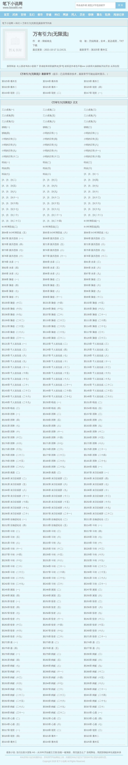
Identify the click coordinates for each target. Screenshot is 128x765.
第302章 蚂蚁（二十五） (14, 701)
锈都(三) (88, 127)
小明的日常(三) (9, 139)
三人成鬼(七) (8, 121)
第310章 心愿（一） (93, 712)
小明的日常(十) (50, 150)
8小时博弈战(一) (92, 221)
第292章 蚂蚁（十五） (94, 677)
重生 (99, 14)
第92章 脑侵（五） (52, 285)
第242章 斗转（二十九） (14, 584)
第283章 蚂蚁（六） (93, 660)
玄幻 (31, 14)
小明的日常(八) (91, 145)
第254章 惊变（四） (11, 607)
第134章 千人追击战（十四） (16, 373)
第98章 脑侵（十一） (53, 297)
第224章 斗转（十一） (12, 548)
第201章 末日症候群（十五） (57, 502)
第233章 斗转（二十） (12, 566)
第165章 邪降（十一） (53, 431)
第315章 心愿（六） (52, 724)
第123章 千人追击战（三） (97, 344)
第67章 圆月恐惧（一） (13, 238)
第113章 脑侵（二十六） (54, 326)
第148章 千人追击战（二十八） (99, 396)
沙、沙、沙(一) (91, 174)
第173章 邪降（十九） (12, 449)
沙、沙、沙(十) (91, 191)
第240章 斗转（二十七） (54, 578)
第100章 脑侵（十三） (12, 303)
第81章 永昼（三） (93, 262)
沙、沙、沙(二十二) (93, 215)
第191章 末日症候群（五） (15, 484)
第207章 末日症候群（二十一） (58, 513)
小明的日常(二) (91, 133)
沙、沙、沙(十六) (92, 203)
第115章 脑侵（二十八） (14, 332)
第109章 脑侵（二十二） (14, 320)
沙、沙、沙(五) (9, 185)
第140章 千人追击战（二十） (16, 385)
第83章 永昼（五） (52, 267)
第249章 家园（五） (52, 595)
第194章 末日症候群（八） (15, 490)
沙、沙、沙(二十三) (11, 221)
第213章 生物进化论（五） (56, 525)
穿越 (48, 14)
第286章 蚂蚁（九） (93, 665)
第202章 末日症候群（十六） (98, 502)
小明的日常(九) (9, 150)
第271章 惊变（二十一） (96, 636)
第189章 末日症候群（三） (56, 478)
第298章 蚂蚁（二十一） (96, 689)
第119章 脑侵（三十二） (54, 338)
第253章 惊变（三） (93, 601)
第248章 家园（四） (11, 595)
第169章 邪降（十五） (94, 437)
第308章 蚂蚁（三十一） (14, 712)
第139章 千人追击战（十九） (98, 379)
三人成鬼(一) (8, 109)
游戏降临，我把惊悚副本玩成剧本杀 (103, 752)
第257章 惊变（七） (11, 613)
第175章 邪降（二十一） (96, 449)
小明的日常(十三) (51, 156)
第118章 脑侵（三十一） (14, 338)
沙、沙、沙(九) (50, 191)
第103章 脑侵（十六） (12, 308)
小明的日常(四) (50, 139)
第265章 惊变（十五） (94, 625)
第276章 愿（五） (51, 648)
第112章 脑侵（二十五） (14, 326)
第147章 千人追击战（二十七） (58, 396)
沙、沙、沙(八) (9, 191)
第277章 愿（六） (92, 648)
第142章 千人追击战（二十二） (99, 385)
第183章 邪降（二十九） (54, 466)
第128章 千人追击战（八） (97, 355)
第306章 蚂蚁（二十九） (54, 706)
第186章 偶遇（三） (52, 472)
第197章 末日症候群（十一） (16, 496)
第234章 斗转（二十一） (54, 566)
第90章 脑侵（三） (93, 279)
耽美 (107, 14)
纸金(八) (47, 174)
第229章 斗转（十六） (94, 554)
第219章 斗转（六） (52, 537)
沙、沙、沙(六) (50, 185)
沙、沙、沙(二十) (10, 215)
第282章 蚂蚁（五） (52, 660)
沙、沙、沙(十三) (92, 197)
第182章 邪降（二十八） (14, 466)
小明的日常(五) (91, 139)
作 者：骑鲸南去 (42, 41)
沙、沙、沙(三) (50, 180)
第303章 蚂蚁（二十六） (54, 701)
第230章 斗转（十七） (12, 560)
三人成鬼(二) (49, 109)
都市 (40, 14)
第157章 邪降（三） (93, 414)
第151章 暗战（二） (93, 402)
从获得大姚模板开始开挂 (98, 66)
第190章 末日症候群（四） (97, 478)
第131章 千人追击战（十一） (98, 361)
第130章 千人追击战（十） (56, 361)
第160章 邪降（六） (93, 420)
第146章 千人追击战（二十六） (17, 396)
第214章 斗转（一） (93, 525)
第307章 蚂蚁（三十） (94, 706)
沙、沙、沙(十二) (51, 197)
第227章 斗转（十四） (12, 554)
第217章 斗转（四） (93, 531)
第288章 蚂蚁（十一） (53, 671)
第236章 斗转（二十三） (14, 572)
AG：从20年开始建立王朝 (44, 752)
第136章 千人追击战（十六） (98, 373)
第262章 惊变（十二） (94, 619)
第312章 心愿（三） (52, 718)
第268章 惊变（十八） (94, 630)
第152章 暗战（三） (11, 408)
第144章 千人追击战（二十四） (58, 390)
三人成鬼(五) (49, 115)
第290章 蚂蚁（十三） (12, 677)
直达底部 (112, 41)
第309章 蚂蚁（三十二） (54, 712)
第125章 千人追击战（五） (97, 349)
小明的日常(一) (50, 133)
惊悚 (91, 14)
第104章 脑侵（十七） (53, 308)
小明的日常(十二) (10, 156)
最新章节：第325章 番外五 (93, 49)
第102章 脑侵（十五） (94, 303)
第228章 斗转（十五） (53, 554)
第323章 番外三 (91, 81)
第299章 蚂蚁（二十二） (14, 695)
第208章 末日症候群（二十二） (99, 513)
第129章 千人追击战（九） (15, 361)
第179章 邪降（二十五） (14, 461)
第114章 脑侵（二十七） (96, 326)
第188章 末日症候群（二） (15, 478)
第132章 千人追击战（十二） (57, 367)
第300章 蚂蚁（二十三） (54, 695)
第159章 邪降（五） (52, 420)
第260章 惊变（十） (11, 619)
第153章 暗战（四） (52, 408)
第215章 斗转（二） (11, 531)
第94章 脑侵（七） (11, 291)
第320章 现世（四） (93, 87)
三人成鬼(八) (49, 121)
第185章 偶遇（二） (11, 472)
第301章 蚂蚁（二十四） (96, 695)
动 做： (84, 41)
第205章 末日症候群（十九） (98, 507)
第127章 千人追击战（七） (56, 355)
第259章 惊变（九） (93, 613)
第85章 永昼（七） (11, 273)
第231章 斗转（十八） (53, 560)
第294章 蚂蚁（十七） (53, 683)
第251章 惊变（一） (11, 601)
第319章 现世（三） (11, 93)
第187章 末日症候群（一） (97, 472)
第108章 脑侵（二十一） (96, 314)
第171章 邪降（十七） (53, 443)
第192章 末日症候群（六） (56, 484)
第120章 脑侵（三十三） (96, 338)
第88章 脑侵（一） (11, 279)
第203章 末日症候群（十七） (16, 507)
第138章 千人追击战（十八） (57, 379)
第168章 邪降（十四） (53, 437)
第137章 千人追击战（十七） (16, 379)
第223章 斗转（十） (93, 543)
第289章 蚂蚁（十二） (94, 671)
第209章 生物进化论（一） (15, 519)
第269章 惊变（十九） (12, 636)
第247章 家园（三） (93, 589)
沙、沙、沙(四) (91, 180)
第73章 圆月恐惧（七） (13, 250)
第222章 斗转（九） (52, 543)
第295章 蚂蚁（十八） (94, 683)
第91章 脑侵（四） (11, 285)
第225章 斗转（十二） (53, 548)
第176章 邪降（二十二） (14, 455)
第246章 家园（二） (52, 589)
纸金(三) (88, 162)
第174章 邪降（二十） (53, 449)
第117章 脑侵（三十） (94, 332)
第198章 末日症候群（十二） (57, 496)
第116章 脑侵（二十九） (54, 332)
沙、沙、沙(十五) (51, 203)
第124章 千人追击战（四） (56, 349)
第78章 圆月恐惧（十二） (96, 256)
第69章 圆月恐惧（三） (95, 238)
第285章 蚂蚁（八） (52, 665)
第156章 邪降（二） (52, 414)
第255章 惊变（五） (52, 607)
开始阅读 (93, 41)
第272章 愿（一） (10, 642)
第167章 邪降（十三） (12, 437)
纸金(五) (47, 168)
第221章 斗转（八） (11, 543)
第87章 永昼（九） (93, 273)
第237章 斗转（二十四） (54, 572)
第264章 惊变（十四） (53, 625)
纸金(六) (88, 168)
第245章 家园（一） (11, 589)
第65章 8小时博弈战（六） (56, 232)
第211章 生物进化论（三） (97, 519)
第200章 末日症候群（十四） (16, 502)
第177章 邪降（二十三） (54, 455)
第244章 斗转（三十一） (96, 584)
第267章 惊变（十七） (53, 630)
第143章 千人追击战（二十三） (17, 390)
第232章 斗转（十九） (94, 560)
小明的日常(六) (9, 145)
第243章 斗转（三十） (53, 584)
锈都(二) (47, 127)
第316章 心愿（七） (93, 724)
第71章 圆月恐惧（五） (54, 244)
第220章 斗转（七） (93, 537)
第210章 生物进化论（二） (56, 519)
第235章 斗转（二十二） (96, 566)
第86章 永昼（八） (52, 273)
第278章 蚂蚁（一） (11, 654)
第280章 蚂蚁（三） (93, 654)
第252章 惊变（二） (52, 601)
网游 (65, 14)
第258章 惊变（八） (52, 613)
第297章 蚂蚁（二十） (53, 689)
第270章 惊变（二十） (53, 636)
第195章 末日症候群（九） (56, 490)
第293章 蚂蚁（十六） (12, 683)
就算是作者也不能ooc (75, 66)
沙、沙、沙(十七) (10, 209)
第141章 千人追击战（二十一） (58, 385)
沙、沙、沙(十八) (51, 209)
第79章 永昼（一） (11, 262)
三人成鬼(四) (8, 115)
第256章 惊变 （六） (94, 607)
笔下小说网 (7, 23)
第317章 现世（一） (93, 93)
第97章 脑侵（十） (11, 297)
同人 (74, 14)
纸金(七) (6, 174)
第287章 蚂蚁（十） (11, 671)
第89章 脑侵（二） (52, 279)
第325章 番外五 (9, 81)
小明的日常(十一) (92, 150)
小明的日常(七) (50, 145)
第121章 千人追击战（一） (15, 344)
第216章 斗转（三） (52, 531)
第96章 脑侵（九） (93, 291)
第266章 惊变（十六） (12, 630)
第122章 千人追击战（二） (56, 344)
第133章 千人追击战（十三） (98, 367)
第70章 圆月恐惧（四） (13, 244)
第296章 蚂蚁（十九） (12, 689)
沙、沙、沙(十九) (92, 209)
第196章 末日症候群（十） (97, 490)
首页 (6, 14)
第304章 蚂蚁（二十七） (96, 701)
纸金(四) (6, 168)
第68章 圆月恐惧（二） (54, 238)
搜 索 (120, 5)
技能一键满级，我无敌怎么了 (72, 752)
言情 (23, 14)
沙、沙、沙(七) (91, 185)
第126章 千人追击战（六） (15, 355)
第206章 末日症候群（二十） (16, 513)
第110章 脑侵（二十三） (54, 320)
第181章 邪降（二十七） (96, 461)
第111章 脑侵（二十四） (96, 320)
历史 (82, 14)
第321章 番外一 (50, 87)
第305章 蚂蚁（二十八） (14, 706)
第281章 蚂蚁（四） (11, 660)
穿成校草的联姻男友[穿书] (51, 66)
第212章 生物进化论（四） (15, 525)
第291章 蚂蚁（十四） (53, 677)
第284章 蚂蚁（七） (11, 665)
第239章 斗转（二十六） (14, 578)
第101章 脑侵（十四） (53, 303)
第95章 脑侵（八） (52, 291)
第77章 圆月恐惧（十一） (55, 256)
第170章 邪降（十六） (12, 443)
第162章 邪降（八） (52, 425)
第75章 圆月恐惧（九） (95, 250)
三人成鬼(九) (90, 121)
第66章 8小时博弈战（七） (97, 232)
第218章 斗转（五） (11, 537)
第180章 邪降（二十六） (54, 461)
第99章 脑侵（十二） (94, 297)
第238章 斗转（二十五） (96, 572)
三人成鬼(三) (90, 109)
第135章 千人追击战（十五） (57, 373)
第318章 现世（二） (52, 93)
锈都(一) (6, 127)
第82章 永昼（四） (11, 267)
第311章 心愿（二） (11, 718)
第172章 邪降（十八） (94, 443)
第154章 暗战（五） (93, 408)
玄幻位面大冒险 (24, 752)
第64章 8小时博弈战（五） (15, 232)
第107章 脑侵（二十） (53, 314)
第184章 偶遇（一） (93, 466)
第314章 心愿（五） (11, 724)
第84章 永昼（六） (93, 267)
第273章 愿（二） (51, 642)
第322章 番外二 (9, 87)
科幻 (57, 14)
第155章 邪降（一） (11, 414)
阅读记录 (119, 14)
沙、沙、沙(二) (9, 180)
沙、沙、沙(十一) (10, 197)
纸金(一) (6, 162)
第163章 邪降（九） (93, 425)
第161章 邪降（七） (11, 425)
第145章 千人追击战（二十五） (99, 390)
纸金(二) (47, 162)
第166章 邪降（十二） (94, 431)
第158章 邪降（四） (11, 420)
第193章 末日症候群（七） (97, 484)
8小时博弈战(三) (50, 226)
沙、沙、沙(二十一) (52, 215)
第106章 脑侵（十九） (12, 314)
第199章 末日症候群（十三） (98, 496)
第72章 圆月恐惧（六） (95, 244)
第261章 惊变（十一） (53, 619)
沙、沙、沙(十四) (10, 203)
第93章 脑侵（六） (93, 285)
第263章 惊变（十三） (12, 625)
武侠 (15, 14)
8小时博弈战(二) (10, 226)
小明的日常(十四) (92, 156)
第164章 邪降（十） (11, 431)
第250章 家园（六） (93, 595)
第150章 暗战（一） (52, 402)
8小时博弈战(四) (92, 226)
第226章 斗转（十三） (94, 548)
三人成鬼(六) (90, 115)
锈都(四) (6, 133)
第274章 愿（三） (92, 642)
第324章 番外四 (50, 81)
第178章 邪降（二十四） (96, 455)
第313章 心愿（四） (93, 718)
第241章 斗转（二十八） (96, 578)
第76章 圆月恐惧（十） (13, 256)
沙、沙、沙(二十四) (52, 221)
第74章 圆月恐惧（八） (54, 250)
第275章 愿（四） (10, 648)
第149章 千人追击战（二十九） (17, 402)
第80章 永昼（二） (52, 262)
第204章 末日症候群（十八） (57, 507)
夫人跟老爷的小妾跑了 (27, 66)
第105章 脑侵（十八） (94, 308)
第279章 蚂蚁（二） (52, 654)
